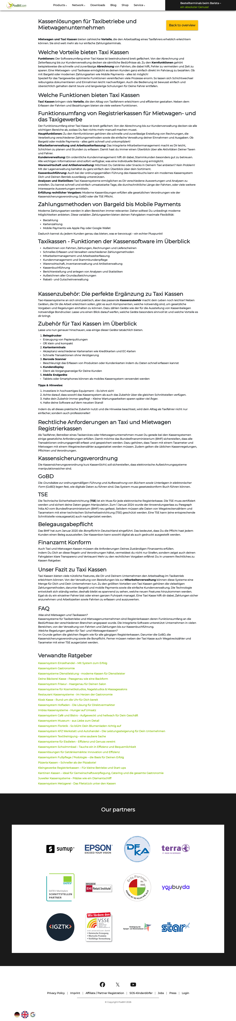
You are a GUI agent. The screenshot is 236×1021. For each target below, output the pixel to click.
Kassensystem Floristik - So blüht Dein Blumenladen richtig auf (79, 726)
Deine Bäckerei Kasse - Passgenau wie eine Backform (73, 678)
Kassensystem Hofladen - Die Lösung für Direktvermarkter (76, 705)
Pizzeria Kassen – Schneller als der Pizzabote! (67, 762)
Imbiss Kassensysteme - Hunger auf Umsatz (67, 710)
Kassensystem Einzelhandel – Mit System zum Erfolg (72, 663)
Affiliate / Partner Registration (105, 993)
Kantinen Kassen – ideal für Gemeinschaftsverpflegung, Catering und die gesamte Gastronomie (101, 773)
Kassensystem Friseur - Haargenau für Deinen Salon (72, 684)
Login (185, 993)
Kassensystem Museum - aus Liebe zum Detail (68, 720)
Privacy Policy (56, 993)
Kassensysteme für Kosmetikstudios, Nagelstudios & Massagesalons (82, 689)
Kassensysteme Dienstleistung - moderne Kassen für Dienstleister (81, 673)
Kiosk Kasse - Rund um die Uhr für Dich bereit (68, 699)
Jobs (161, 993)
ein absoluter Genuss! (194, 7)
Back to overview (182, 25)
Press (172, 993)
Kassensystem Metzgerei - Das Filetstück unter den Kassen (77, 783)
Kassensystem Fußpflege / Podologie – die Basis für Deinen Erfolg (81, 757)
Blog (113, 5)
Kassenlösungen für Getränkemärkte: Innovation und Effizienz (79, 752)
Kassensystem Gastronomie (56, 668)
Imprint (75, 993)
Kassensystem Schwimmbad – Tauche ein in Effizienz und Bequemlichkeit (87, 746)
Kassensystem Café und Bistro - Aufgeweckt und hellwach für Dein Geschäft (88, 715)
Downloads (97, 5)
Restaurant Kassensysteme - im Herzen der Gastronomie (75, 694)
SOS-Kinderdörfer (140, 993)
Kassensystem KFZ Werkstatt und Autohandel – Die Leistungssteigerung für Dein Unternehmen (101, 731)
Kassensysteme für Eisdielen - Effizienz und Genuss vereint (76, 741)
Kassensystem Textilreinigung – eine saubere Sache (72, 736)
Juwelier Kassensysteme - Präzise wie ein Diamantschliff (74, 778)
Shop (125, 5)
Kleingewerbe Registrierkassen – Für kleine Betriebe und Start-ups (82, 767)
